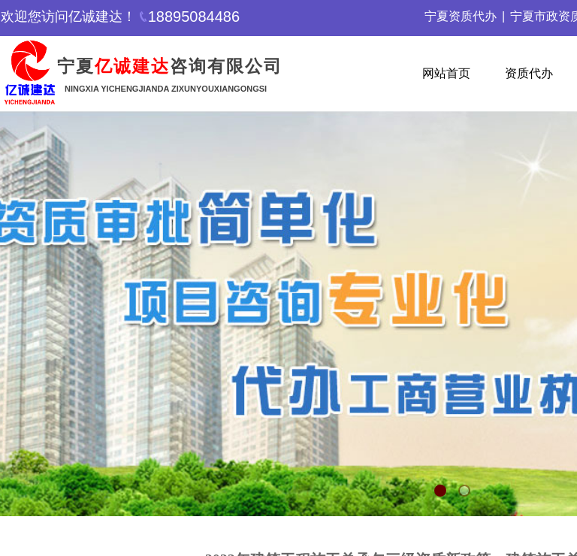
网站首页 (446, 73)
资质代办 (529, 73)
